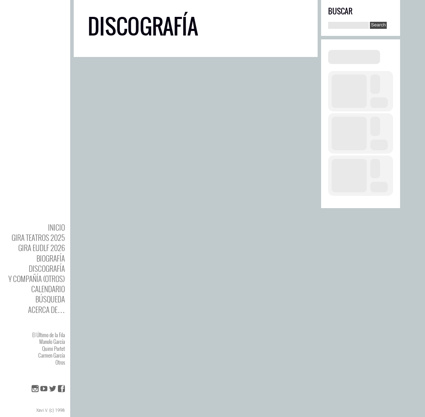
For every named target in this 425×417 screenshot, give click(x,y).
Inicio (56, 227)
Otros (60, 362)
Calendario (48, 288)
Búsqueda (50, 299)
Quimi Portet (53, 348)
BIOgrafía (50, 258)
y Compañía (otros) (36, 278)
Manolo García (52, 341)
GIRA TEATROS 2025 (38, 237)
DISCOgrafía (47, 268)
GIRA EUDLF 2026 (41, 247)
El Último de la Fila (48, 335)
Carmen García (51, 355)
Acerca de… (46, 309)
